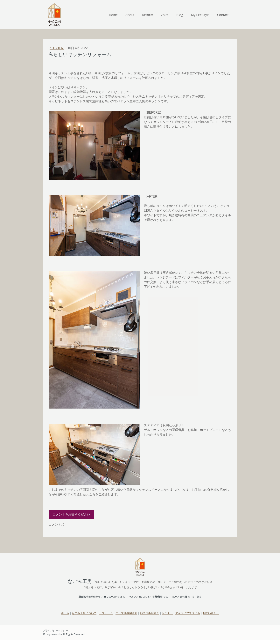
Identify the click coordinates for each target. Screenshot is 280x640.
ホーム (65, 613)
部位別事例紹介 (149, 613)
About (129, 15)
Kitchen (57, 48)
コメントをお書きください (71, 514)
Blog (179, 15)
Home (113, 15)
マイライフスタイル (187, 613)
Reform (147, 15)
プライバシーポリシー (55, 630)
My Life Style (200, 15)
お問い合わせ (211, 613)
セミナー (167, 613)
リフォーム (106, 613)
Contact (222, 15)
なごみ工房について (84, 613)
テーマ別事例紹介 (126, 613)
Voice (165, 15)
